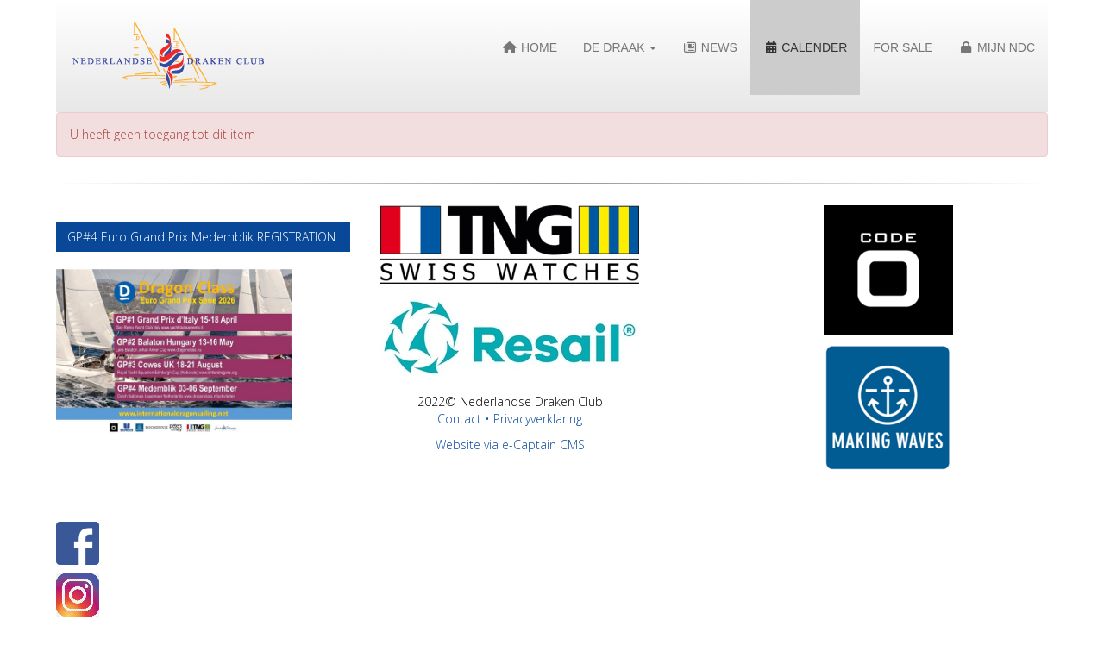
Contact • (465, 418)
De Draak (619, 47)
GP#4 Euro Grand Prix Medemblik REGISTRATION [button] (203, 237)
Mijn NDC (997, 47)
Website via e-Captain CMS (510, 444)
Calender (805, 47)
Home (530, 47)
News (709, 47)
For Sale (902, 47)
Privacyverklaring (537, 418)
